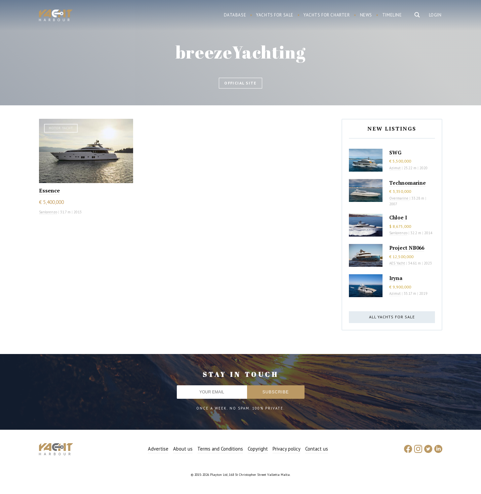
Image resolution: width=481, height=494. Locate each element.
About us (183, 449)
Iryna (395, 278)
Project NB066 (406, 247)
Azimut (395, 168)
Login (435, 15)
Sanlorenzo (48, 212)
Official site (240, 82)
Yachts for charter (327, 15)
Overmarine (399, 198)
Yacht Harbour (56, 16)
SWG (395, 152)
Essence (49, 190)
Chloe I (398, 217)
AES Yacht (397, 263)
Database (235, 15)
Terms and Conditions (220, 449)
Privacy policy (286, 449)
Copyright (258, 449)
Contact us (316, 449)
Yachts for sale (274, 15)
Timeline (392, 15)
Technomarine (407, 182)
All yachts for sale (392, 316)
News (366, 15)
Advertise (158, 449)
